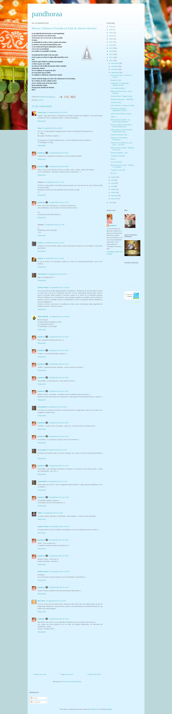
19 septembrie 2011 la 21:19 (54, 258)
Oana (40, 128)
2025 (111, 27)
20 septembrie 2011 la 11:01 (57, 450)
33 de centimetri (116, 162)
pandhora (41, 153)
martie (113, 192)
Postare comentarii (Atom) (72, 681)
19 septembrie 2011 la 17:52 (59, 202)
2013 (111, 54)
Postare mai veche (94, 674)
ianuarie (114, 199)
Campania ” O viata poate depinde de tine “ (120, 84)
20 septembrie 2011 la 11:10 (57, 481)
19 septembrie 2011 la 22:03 (57, 274)
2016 (111, 45)
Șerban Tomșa (43, 287)
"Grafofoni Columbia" (118, 156)
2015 (111, 48)
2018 (111, 39)
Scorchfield (42, 274)
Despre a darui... (116, 80)
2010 (111, 202)
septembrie (115, 72)
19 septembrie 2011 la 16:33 (57, 112)
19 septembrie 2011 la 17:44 (54, 182)
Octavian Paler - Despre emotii (121, 96)
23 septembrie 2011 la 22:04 (56, 601)
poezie (40, 100)
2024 (111, 30)
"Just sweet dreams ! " (118, 88)
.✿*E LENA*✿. (43, 316)
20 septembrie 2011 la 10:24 (59, 337)
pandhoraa (47, 14)
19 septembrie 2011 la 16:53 (59, 166)
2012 (111, 57)
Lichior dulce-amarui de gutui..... (122, 114)
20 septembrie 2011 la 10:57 (59, 423)
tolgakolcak (94, 709)
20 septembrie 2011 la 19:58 (53, 513)
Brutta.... (114, 159)
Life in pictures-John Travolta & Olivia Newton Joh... (121, 131)
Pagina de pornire (66, 674)
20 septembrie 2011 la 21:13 (59, 526)
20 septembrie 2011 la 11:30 (59, 497)
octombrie (114, 69)
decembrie (115, 63)
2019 (111, 36)
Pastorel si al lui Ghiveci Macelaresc (119, 139)
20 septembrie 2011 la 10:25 (59, 350)
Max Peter (41, 601)
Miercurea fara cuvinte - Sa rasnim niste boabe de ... (120, 121)
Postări (34, 698)
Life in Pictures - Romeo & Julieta (122, 105)
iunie (113, 183)
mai (112, 186)
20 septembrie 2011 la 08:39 (59, 316)
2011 (111, 60)
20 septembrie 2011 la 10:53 (59, 391)
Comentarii (35, 702)
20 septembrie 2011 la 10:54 (57, 407)
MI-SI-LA (114, 173)
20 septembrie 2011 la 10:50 (59, 377)
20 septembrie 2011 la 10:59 (59, 436)
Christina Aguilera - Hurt (119, 153)
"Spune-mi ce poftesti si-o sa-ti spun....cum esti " (121, 144)
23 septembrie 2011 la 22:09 (59, 619)
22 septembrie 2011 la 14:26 (59, 571)
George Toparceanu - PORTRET (122, 99)
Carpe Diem (42, 112)
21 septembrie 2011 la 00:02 (59, 556)
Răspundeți (42, 121)
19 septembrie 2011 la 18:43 (54, 243)
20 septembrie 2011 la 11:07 (59, 466)
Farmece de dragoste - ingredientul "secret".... (119, 110)
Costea (40, 243)
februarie (114, 195)
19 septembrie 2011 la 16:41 (52, 128)
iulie (112, 180)
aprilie (113, 189)
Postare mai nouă (40, 674)
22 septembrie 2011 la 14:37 (59, 587)
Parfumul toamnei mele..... (120, 135)
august (113, 177)
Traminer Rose (116, 102)
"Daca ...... (114, 117)
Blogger (109, 709)
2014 (111, 51)
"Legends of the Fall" (118, 170)
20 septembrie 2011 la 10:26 (59, 364)
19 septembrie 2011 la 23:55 (59, 287)
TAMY (40, 513)
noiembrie (114, 66)
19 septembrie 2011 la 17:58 (54, 225)
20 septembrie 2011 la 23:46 (59, 540)
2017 (111, 42)
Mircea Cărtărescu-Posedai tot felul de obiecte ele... (121, 126)
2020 (111, 33)
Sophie (40, 258)
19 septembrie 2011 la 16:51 (59, 153)
